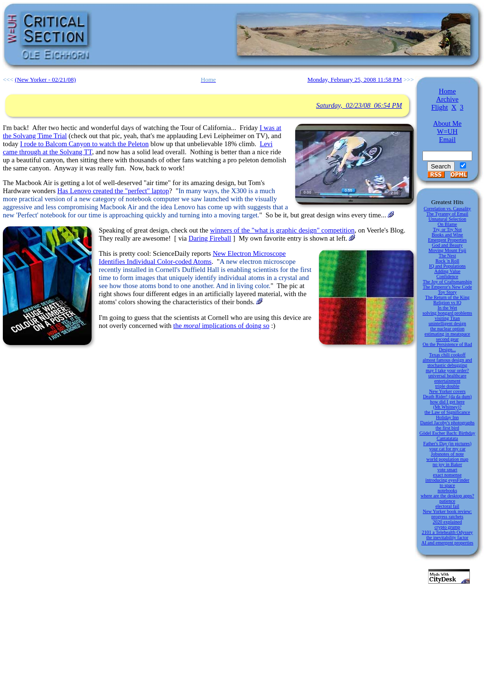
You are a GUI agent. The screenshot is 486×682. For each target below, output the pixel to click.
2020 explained (447, 521)
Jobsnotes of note (447, 454)
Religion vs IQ (447, 302)
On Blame (447, 224)
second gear (447, 339)
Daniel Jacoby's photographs (447, 422)
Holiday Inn (447, 417)
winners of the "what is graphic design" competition (282, 230)
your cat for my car (447, 448)
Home (447, 91)
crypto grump (447, 527)
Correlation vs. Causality (447, 208)
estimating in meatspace (447, 333)
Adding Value (447, 271)
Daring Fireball (209, 238)
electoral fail (447, 506)
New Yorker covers (447, 391)
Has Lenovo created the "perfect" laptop (113, 191)
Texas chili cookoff (447, 354)
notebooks (447, 490)
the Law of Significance (447, 412)
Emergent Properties (447, 240)
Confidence (447, 276)
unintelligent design (447, 323)
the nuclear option (447, 328)
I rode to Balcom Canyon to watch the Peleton (84, 144)
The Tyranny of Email (447, 213)
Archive (447, 99)
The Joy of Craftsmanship (447, 281)
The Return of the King (447, 297)
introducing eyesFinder (447, 480)
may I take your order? (447, 370)
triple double (447, 386)
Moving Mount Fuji (447, 250)
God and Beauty (447, 245)
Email (447, 139)
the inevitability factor (447, 537)
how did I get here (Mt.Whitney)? (447, 404)
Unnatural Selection (448, 219)
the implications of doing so (221, 325)
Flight (439, 107)
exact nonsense (447, 474)
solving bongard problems (447, 313)
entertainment (447, 380)
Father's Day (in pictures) (447, 443)
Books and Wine (447, 234)
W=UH (447, 131)
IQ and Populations (447, 266)
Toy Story (447, 292)
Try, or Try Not (447, 229)
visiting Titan (447, 318)
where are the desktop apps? (447, 495)
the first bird (447, 427)
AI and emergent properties (447, 542)
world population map (447, 459)
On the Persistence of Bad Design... (447, 347)
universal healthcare (447, 375)
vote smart (448, 469)
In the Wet (447, 307)
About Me (447, 123)
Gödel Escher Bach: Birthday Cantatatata (447, 435)
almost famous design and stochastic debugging (447, 362)
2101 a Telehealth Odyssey (447, 532)
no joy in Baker (447, 464)
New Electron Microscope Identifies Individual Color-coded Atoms (192, 257)
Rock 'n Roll (447, 260)
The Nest (447, 255)
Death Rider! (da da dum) (447, 396)
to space (447, 485)
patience (447, 501)
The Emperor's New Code (447, 287)
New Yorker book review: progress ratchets (447, 514)
